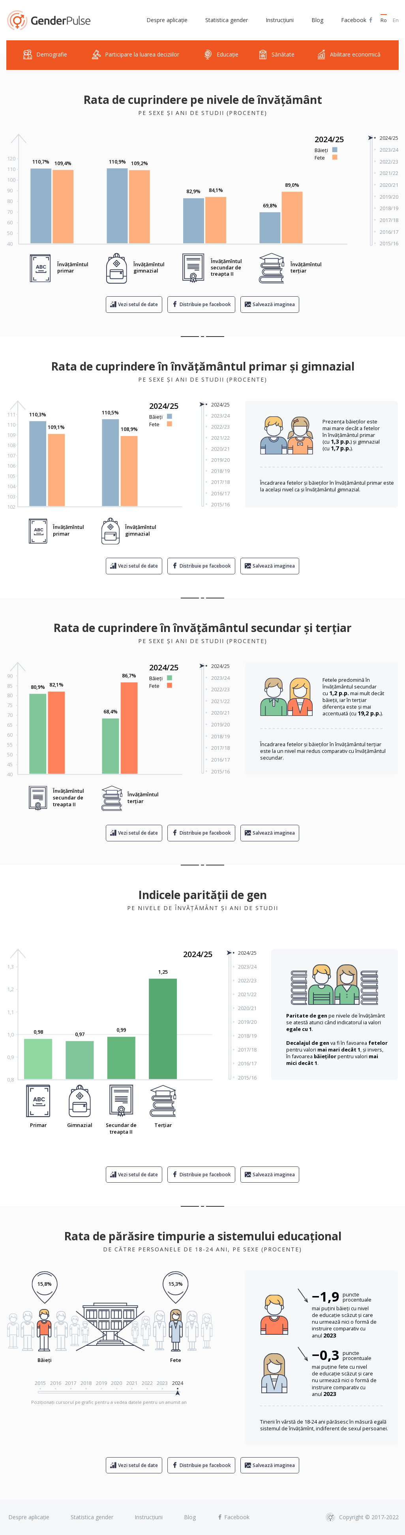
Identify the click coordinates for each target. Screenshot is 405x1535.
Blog (317, 20)
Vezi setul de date (138, 304)
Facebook (357, 20)
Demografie (45, 55)
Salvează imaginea (274, 304)
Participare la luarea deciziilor (135, 55)
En (396, 20)
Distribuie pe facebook (205, 304)
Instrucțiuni (280, 20)
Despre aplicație (167, 20)
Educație (220, 55)
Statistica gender (226, 20)
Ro (384, 20)
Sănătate (276, 55)
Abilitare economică (349, 55)
